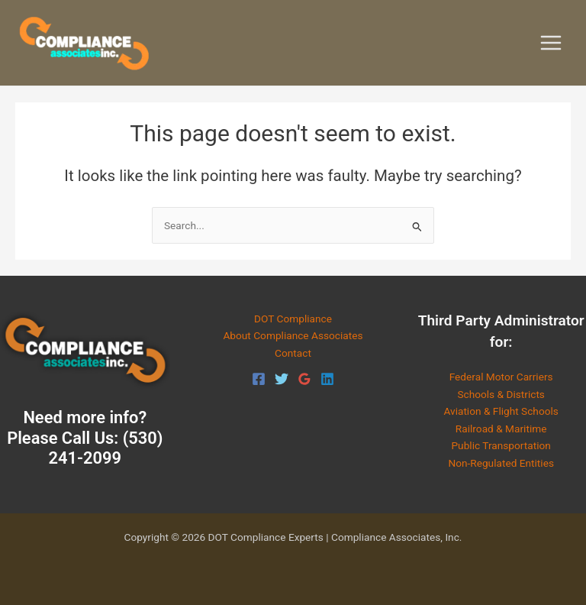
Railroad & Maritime (501, 428)
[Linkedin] (327, 379)
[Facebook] (259, 379)
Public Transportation (500, 445)
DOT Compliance (293, 318)
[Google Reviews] (304, 379)
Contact (293, 353)
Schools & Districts (501, 394)
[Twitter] (281, 379)
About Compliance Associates (292, 335)
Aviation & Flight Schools (500, 411)
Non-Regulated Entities (501, 463)
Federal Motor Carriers (501, 376)
